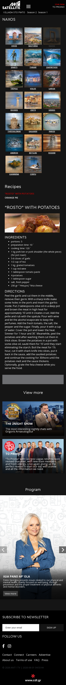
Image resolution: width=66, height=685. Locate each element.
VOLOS (33, 80)
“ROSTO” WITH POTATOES (19, 194)
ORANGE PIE (11, 198)
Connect (19, 654)
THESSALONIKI (14, 123)
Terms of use (24, 660)
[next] (62, 549)
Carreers (31, 654)
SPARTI (14, 58)
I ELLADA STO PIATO (14, 12)
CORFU (33, 165)
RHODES (14, 101)
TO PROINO (58, 5)
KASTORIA (33, 37)
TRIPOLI (14, 80)
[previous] (3, 549)
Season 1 (43, 12)
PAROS (51, 123)
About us (8, 660)
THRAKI (33, 58)
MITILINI (33, 144)
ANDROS (14, 144)
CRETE (33, 101)
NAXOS (51, 37)
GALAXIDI (33, 123)
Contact (7, 654)
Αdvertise (44, 654)
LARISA (51, 80)
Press (45, 660)
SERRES (51, 101)
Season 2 (32, 12)
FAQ (36, 660)
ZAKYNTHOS (51, 58)
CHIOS (14, 37)
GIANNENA (14, 165)
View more (10, 593)
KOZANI (51, 144)
